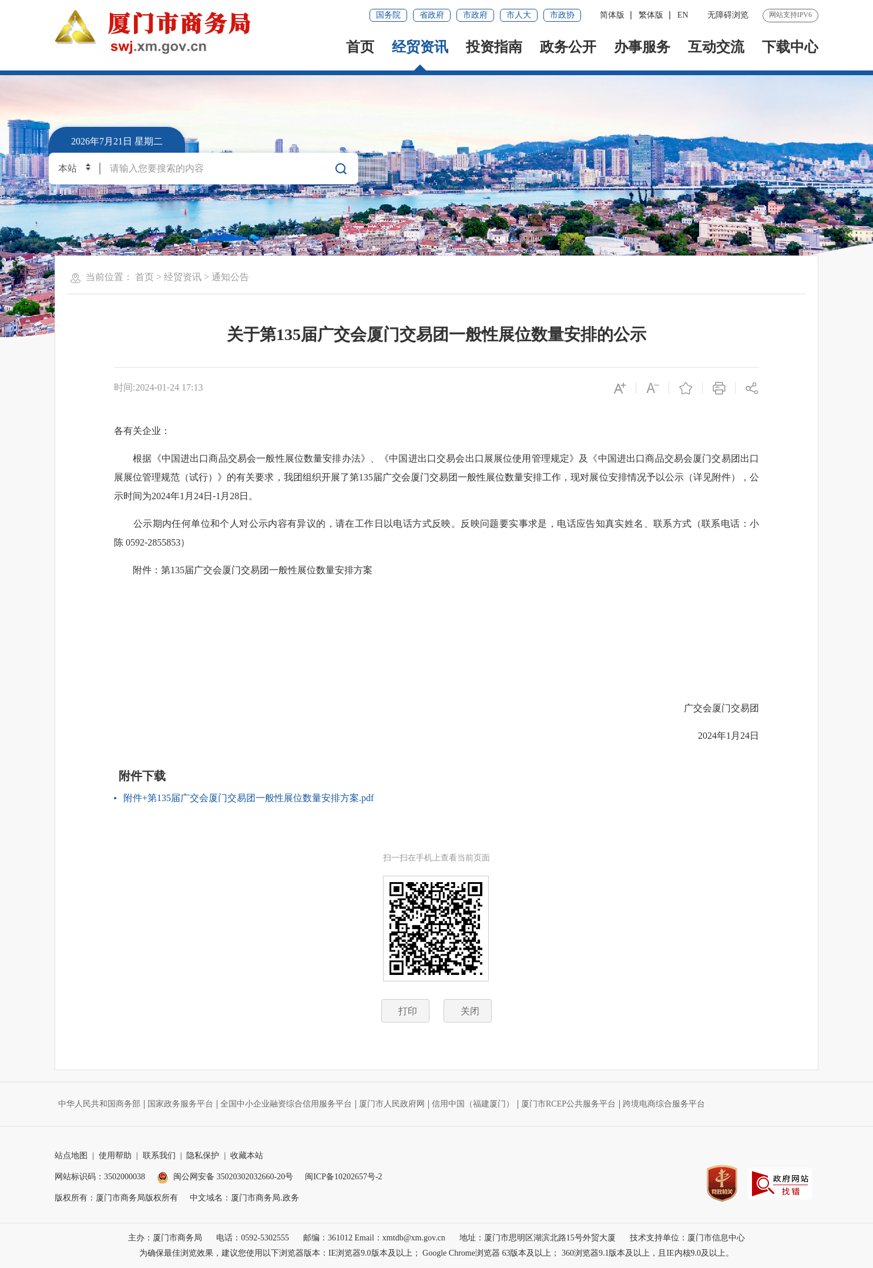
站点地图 (71, 1155)
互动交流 (716, 47)
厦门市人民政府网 (392, 1103)
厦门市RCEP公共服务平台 (568, 1103)
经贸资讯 (420, 47)
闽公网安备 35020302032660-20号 (225, 1176)
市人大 (518, 15)
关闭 (470, 1011)
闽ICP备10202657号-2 (343, 1176)
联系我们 (159, 1155)
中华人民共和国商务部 (99, 1103)
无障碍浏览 (727, 15)
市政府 (475, 15)
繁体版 (651, 15)
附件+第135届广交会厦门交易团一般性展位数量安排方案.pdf (248, 798)
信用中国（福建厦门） (473, 1103)
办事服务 (642, 47)
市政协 (562, 15)
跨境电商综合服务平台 (664, 1103)
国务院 (388, 15)
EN (683, 15)
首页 (360, 47)
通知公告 (230, 277)
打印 (407, 1011)
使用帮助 (115, 1155)
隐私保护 (202, 1155)
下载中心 (790, 47)
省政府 (431, 15)
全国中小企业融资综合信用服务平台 (286, 1103)
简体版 (612, 15)
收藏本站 (246, 1155)
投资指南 (494, 47)
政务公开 (568, 47)
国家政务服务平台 (180, 1103)
